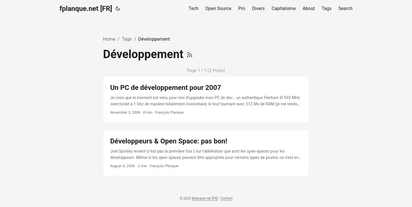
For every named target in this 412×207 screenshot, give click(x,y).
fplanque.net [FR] (86, 9)
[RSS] (189, 54)
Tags (127, 39)
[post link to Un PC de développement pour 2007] (206, 99)
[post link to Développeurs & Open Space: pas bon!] (206, 153)
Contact (227, 198)
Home (109, 39)
